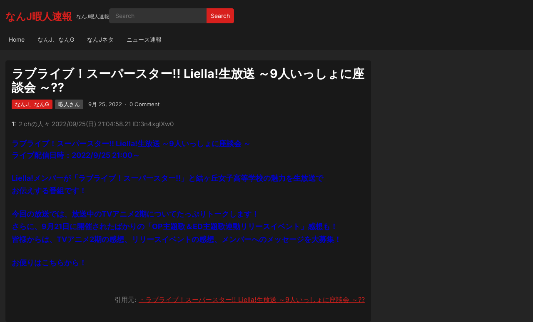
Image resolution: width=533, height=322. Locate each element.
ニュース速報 (144, 39)
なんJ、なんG (55, 39)
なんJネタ (100, 39)
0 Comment (144, 104)
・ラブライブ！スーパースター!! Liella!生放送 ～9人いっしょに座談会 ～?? (252, 299)
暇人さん (69, 104)
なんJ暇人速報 (38, 16)
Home (17, 39)
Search (220, 15)
